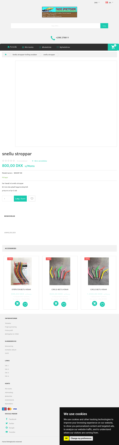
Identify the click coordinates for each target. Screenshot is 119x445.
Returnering (9, 346)
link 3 (7, 373)
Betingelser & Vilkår (12, 334)
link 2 (7, 369)
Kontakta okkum (10, 350)
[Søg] (104, 25)
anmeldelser (22, 161)
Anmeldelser (10, 232)
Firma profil (9, 330)
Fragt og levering (11, 327)
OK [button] (66, 438)
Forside (13, 46)
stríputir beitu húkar (21, 289)
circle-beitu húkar (60, 289)
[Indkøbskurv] (113, 47)
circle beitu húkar (98, 289)
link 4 (7, 376)
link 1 (7, 365)
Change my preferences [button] (81, 438)
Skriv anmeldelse (40, 161)
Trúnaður (8, 323)
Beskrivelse (9, 216)
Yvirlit (7, 353)
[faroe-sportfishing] (59, 12)
